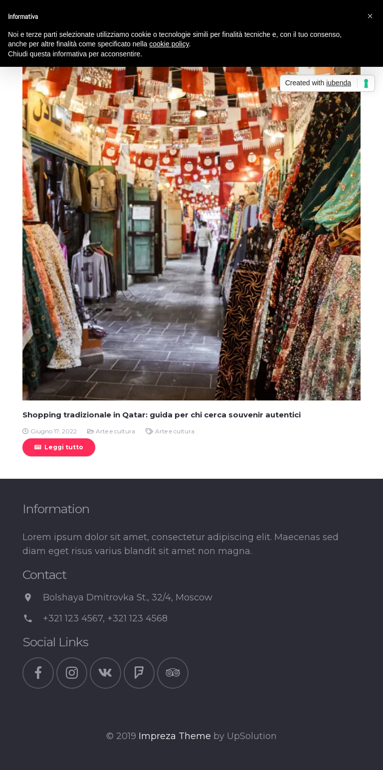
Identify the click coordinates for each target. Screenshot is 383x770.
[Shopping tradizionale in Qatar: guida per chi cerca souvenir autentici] (191, 231)
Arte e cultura (115, 431)
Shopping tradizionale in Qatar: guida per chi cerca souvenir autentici (161, 414)
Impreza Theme (175, 736)
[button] (370, 16)
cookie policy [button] (169, 44)
